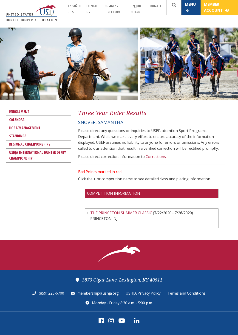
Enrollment (19, 111)
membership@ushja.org (98, 293)
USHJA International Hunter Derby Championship (37, 155)
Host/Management (24, 127)
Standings (17, 135)
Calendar (17, 119)
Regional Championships (29, 144)
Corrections (156, 156)
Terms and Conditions (186, 293)
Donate (156, 5)
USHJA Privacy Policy (143, 293)
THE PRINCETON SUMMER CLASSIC (121, 212)
